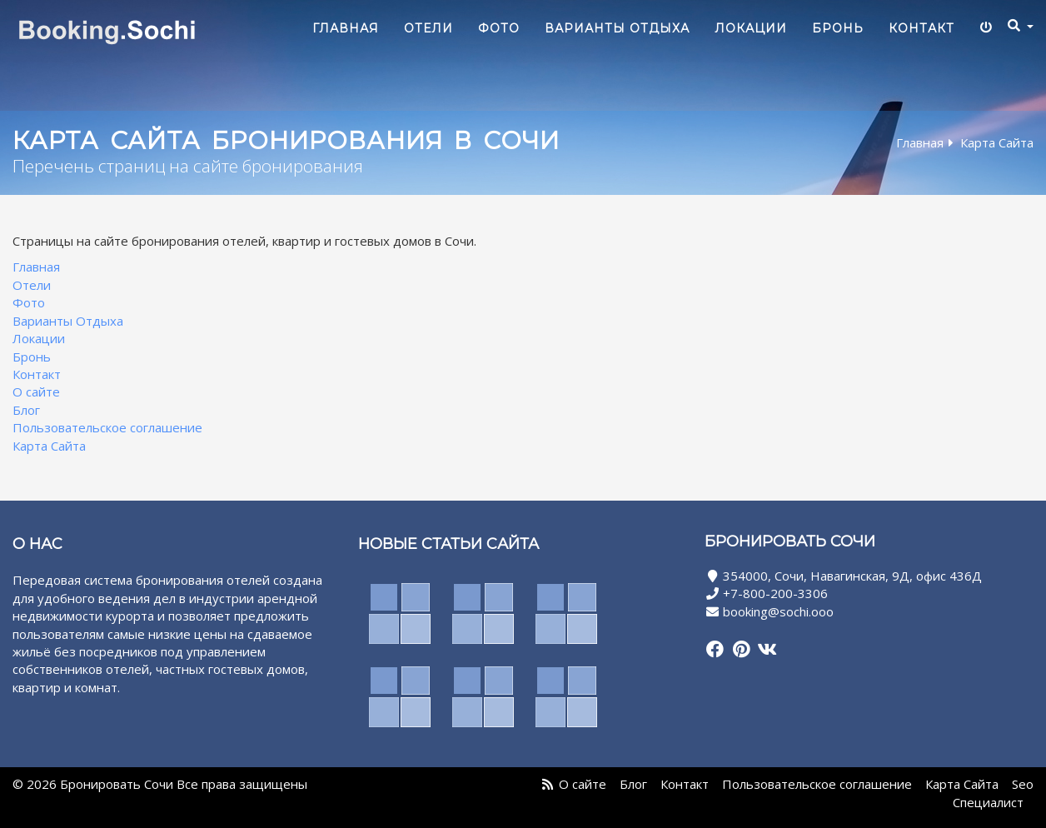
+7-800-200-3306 (775, 594)
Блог (26, 410)
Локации (751, 28)
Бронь (838, 28)
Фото (499, 28)
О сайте (36, 392)
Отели (428, 28)
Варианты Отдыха (617, 28)
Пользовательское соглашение (107, 428)
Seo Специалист (993, 793)
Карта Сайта (49, 445)
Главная (345, 28)
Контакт (921, 28)
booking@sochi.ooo (778, 611)
